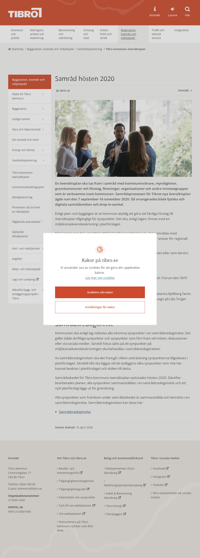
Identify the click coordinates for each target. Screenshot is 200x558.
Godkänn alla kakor (100, 292)
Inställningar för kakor (100, 307)
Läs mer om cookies (100, 278)
